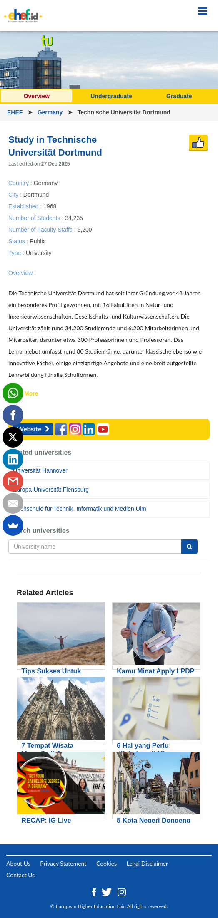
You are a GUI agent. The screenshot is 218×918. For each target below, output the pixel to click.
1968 (49, 206)
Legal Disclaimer (147, 863)
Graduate (179, 96)
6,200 (84, 229)
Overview (37, 96)
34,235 (74, 217)
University (38, 253)
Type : (17, 253)
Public (37, 241)
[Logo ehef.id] (23, 10)
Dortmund (36, 194)
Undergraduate (111, 96)
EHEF (15, 112)
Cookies (106, 863)
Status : (19, 241)
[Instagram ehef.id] (121, 891)
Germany (51, 112)
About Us (18, 863)
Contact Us (20, 874)
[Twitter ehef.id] (107, 891)
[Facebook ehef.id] (95, 891)
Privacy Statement (63, 863)
